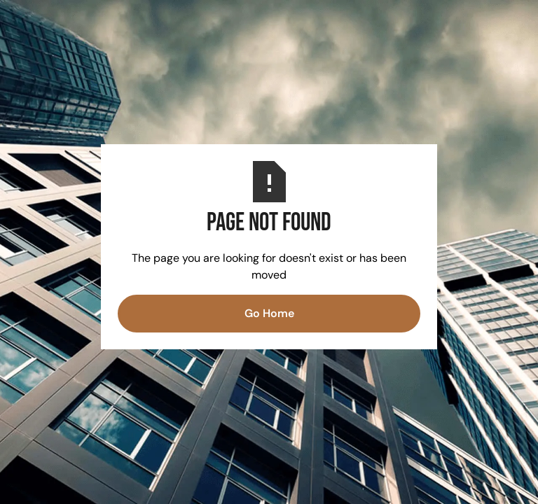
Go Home (269, 313)
